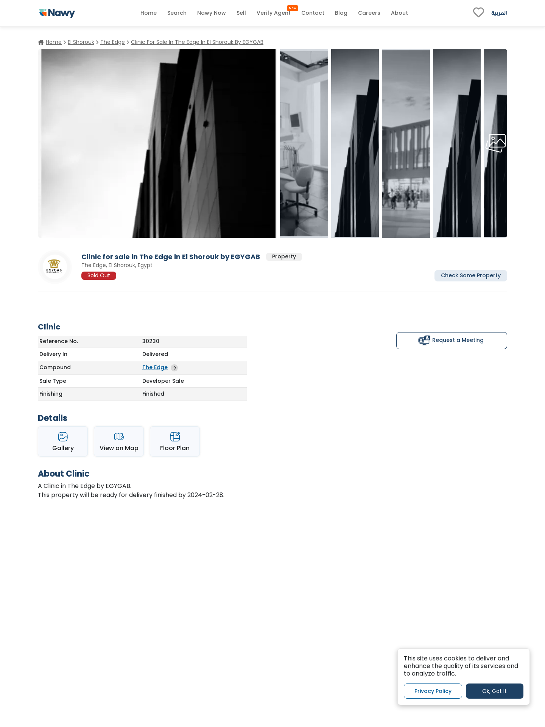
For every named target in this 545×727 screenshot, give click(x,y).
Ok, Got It (494, 691)
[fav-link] (478, 13)
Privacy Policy (433, 691)
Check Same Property (471, 275)
